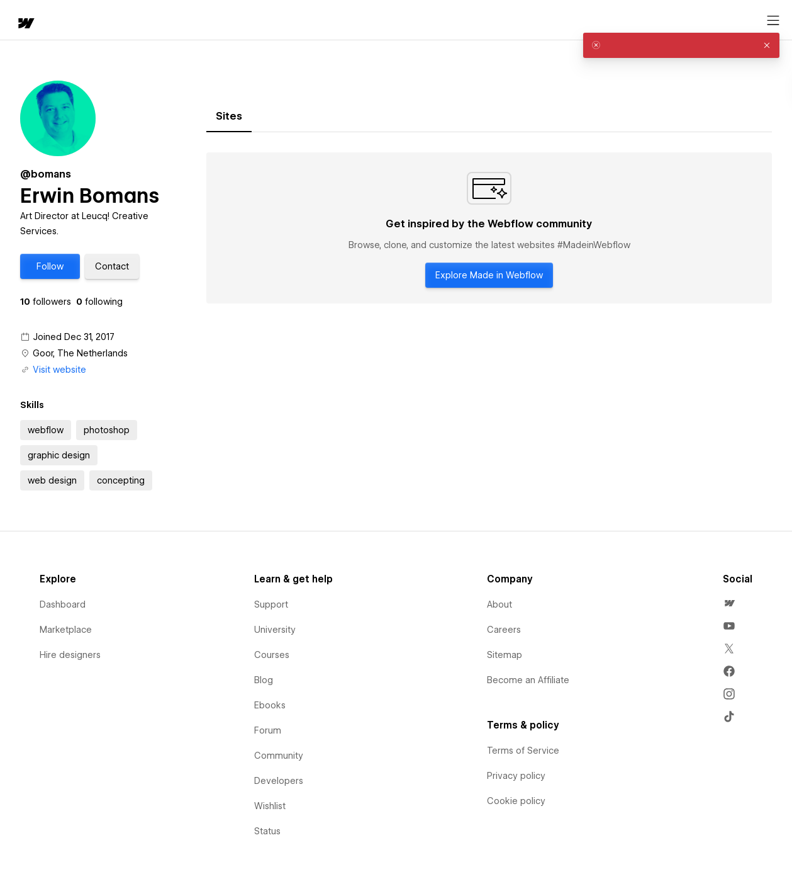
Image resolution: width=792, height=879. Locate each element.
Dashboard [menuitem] (63, 604)
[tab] (229, 116)
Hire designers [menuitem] (70, 655)
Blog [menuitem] (263, 680)
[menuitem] (729, 603)
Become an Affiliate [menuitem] (528, 680)
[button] (66, 20)
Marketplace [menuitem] (66, 630)
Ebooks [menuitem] (270, 705)
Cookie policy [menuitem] (516, 801)
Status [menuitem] (267, 831)
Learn (194, 20)
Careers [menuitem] (504, 630)
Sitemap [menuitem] (504, 655)
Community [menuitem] (278, 756)
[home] (19, 20)
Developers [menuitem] (278, 781)
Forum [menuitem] (267, 730)
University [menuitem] (275, 630)
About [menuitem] (499, 604)
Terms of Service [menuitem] (523, 751)
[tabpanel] (489, 228)
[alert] (681, 45)
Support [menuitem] (271, 604)
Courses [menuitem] (271, 655)
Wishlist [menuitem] (270, 806)
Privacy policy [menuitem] (516, 776)
